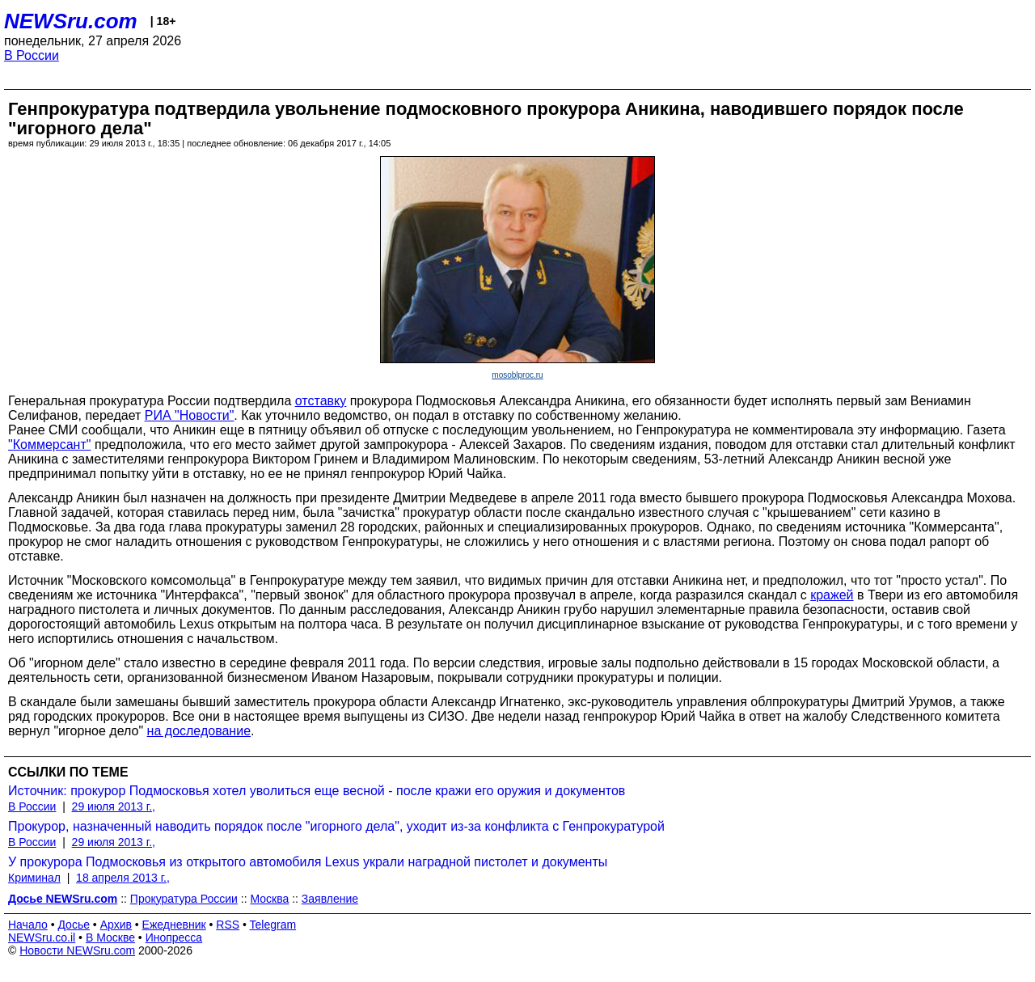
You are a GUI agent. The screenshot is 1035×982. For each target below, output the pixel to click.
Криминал (34, 877)
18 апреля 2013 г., (123, 877)
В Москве (110, 937)
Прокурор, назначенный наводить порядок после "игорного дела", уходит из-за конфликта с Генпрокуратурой (336, 826)
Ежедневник (174, 924)
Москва (269, 898)
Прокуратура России (184, 898)
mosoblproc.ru (517, 374)
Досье (73, 924)
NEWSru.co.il (41, 937)
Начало (28, 924)
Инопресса (174, 937)
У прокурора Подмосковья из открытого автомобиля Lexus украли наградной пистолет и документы (307, 862)
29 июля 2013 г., (113, 806)
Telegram (273, 924)
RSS (227, 924)
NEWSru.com (70, 21)
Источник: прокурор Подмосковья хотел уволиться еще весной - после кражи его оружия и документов (316, 791)
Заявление (330, 898)
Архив (116, 924)
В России (31, 55)
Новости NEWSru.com (77, 950)
